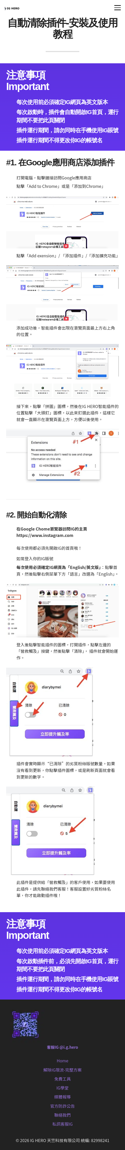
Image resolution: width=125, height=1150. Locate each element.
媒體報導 (62, 1097)
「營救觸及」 (57, 882)
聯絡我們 (62, 1115)
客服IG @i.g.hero (62, 1047)
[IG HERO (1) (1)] (12, 7)
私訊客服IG (62, 1124)
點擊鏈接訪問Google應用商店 (64, 178)
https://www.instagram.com (44, 535)
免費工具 (62, 1079)
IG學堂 (62, 1088)
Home (62, 1060)
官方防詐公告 (62, 1106)
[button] (117, 7)
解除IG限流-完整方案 (62, 1070)
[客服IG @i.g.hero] (62, 1025)
